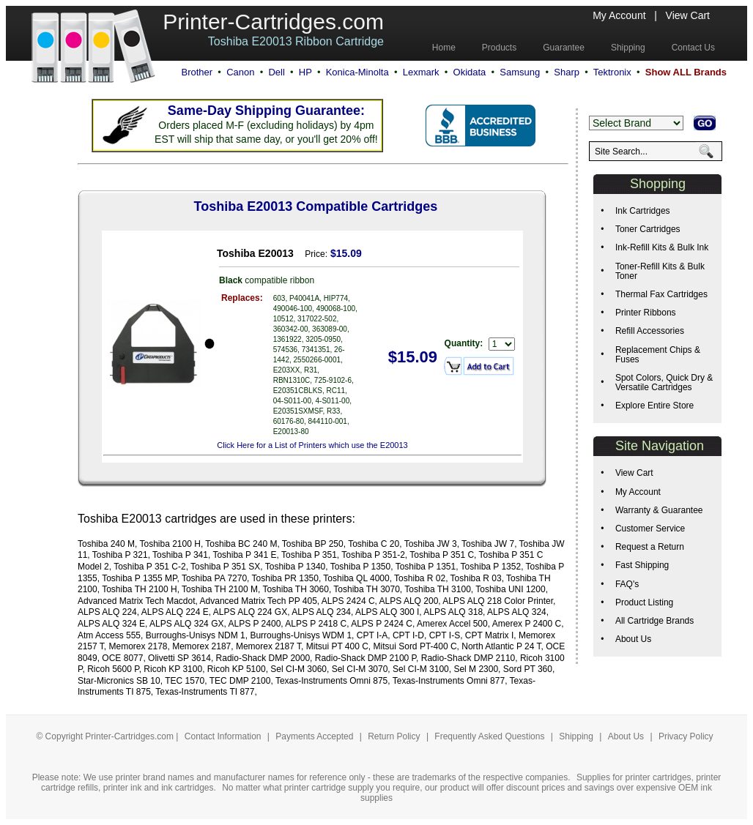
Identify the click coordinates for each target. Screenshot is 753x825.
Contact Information (223, 736)
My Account (619, 15)
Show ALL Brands (686, 72)
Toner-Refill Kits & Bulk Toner (660, 271)
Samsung (520, 72)
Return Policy (395, 736)
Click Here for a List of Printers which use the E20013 (312, 445)
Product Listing (644, 602)
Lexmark (421, 72)
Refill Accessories (649, 331)
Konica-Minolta (357, 72)
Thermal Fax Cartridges (661, 294)
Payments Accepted (315, 736)
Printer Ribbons (645, 312)
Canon (240, 72)
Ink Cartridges (642, 211)
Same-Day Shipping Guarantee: (266, 110)
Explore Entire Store (654, 405)
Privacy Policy (686, 736)
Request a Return (649, 547)
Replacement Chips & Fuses (657, 355)
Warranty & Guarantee (659, 510)
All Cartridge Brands (654, 621)
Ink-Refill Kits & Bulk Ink (661, 247)
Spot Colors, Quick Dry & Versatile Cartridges (664, 382)
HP (305, 72)
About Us (633, 639)
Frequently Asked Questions (490, 736)
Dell (276, 72)
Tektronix (612, 72)
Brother (196, 72)
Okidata (469, 72)
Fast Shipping (642, 565)
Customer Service (650, 528)
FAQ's (627, 584)
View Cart (688, 15)
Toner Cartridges (647, 229)
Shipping (576, 736)
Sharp (566, 72)
